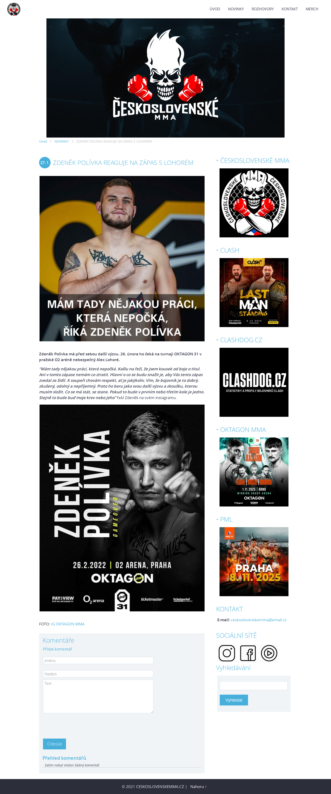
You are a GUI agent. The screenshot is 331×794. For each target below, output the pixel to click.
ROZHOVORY (263, 9)
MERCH (312, 9)
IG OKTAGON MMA (68, 624)
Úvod (215, 9)
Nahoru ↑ (198, 786)
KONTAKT (290, 9)
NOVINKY (236, 9)
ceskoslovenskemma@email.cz (259, 619)
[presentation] (78, 725)
